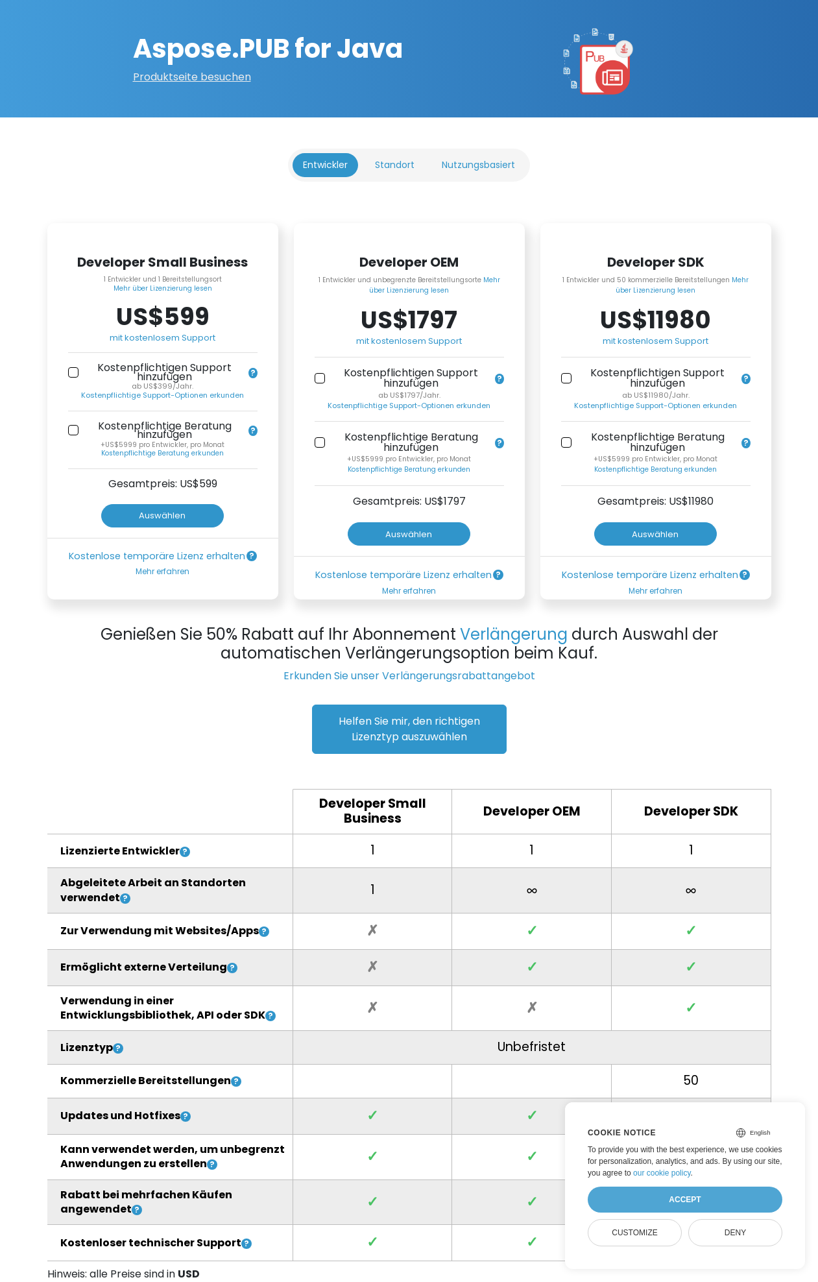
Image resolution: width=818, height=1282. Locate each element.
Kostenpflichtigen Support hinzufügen (164, 372)
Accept (685, 1199)
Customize (634, 1232)
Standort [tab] (395, 164)
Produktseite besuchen (192, 76)
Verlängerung (514, 634)
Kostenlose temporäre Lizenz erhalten (157, 556)
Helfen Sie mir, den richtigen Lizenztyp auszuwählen (409, 729)
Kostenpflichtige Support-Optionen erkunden (162, 395)
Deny (735, 1232)
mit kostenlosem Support (162, 338)
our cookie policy (662, 1173)
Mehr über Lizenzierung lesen (163, 288)
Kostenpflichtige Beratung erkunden (162, 453)
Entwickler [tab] (325, 164)
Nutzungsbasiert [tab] (478, 164)
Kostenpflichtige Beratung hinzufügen (165, 430)
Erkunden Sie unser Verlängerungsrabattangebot (409, 675)
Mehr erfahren (162, 571)
